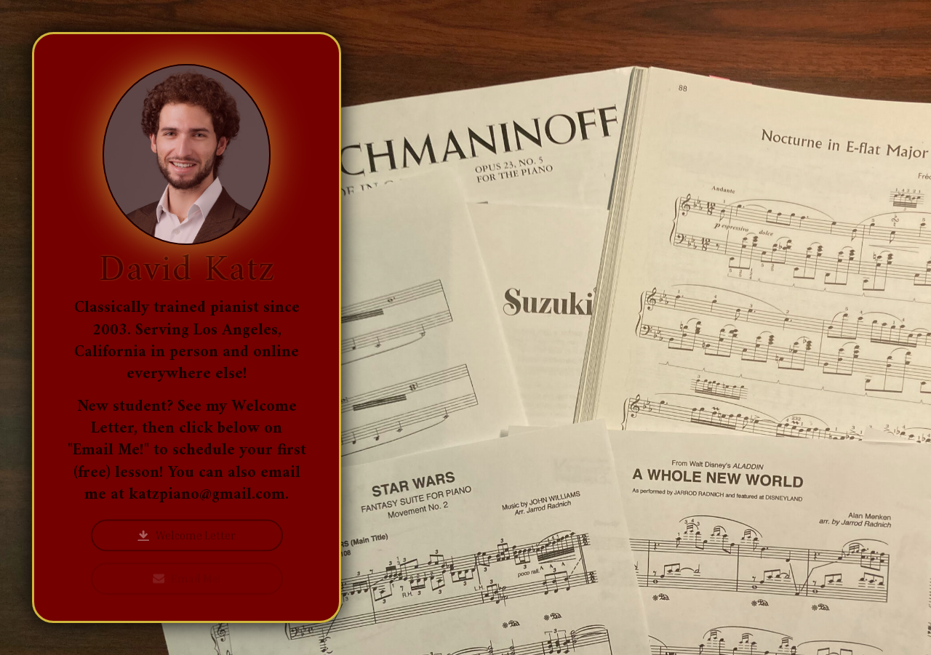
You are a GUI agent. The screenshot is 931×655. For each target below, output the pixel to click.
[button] (187, 536)
